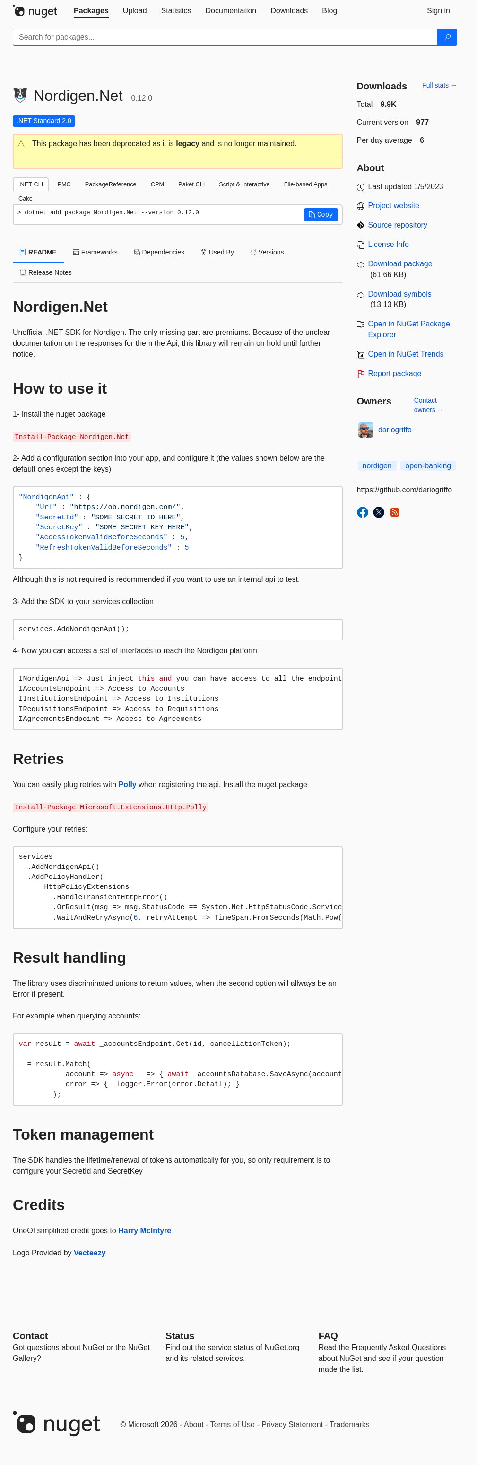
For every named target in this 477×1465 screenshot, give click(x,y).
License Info (388, 244)
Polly (128, 785)
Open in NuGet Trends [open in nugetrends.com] (406, 354)
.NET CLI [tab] (30, 184)
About (194, 1425)
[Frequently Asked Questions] (328, 1336)
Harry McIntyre (144, 1231)
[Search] (447, 37)
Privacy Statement (292, 1425)
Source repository (397, 225)
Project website (394, 206)
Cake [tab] (25, 198)
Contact (30, 1336)
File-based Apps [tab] (306, 184)
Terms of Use (232, 1425)
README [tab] (38, 252)
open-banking (428, 466)
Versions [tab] (267, 252)
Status (179, 1336)
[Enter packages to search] (225, 37)
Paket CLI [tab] (191, 184)
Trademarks (350, 1425)
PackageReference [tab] (111, 184)
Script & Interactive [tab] (244, 184)
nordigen (377, 466)
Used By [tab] (217, 252)
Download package (400, 264)
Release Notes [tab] (46, 272)
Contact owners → (429, 404)
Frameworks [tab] (95, 252)
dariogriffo (395, 430)
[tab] (91, 10)
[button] (177, 144)
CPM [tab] (157, 184)
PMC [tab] (63, 184)
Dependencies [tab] (159, 252)
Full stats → (439, 85)
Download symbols (400, 294)
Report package (395, 373)
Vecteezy (90, 1253)
